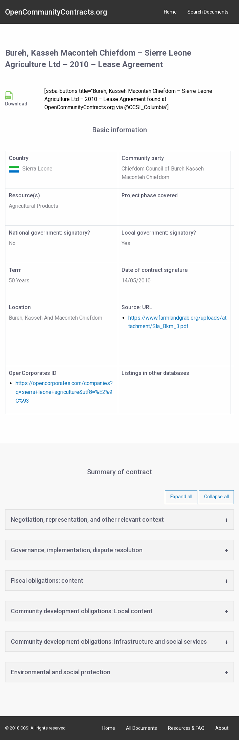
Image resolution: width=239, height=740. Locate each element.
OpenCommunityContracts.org (56, 12)
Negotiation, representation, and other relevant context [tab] (87, 519)
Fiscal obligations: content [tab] (47, 580)
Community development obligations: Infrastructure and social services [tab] (109, 641)
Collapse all (216, 497)
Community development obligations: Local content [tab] (82, 611)
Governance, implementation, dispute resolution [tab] (77, 550)
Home (170, 12)
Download (16, 98)
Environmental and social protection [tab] (60, 672)
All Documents (141, 728)
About (222, 728)
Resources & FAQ (186, 728)
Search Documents (208, 12)
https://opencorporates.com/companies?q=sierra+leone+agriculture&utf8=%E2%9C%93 (64, 392)
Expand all (181, 497)
